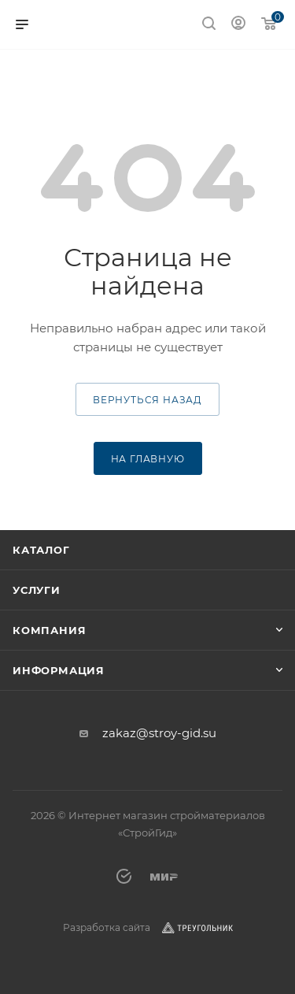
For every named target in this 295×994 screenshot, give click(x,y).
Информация (59, 670)
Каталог (41, 549)
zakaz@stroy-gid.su (159, 732)
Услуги (37, 590)
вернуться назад (147, 400)
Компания (49, 630)
